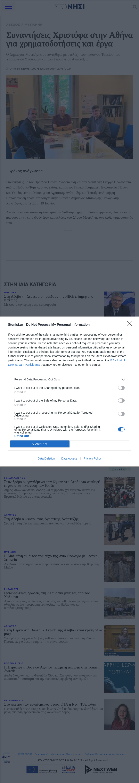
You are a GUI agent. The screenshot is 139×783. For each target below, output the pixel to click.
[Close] (131, 325)
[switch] (121, 388)
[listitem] (69, 379)
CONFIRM (40, 443)
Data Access (69, 458)
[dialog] (69, 391)
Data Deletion (46, 458)
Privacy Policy (92, 458)
